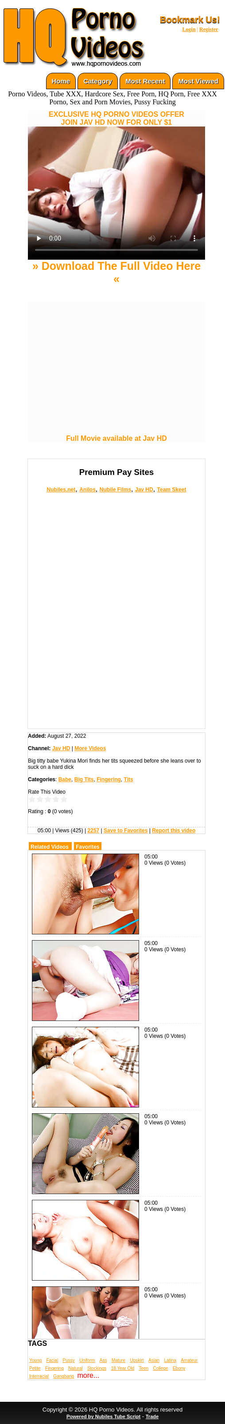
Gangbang (63, 1376)
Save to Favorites (125, 830)
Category (97, 81)
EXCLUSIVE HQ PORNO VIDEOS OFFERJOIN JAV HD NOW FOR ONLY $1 (116, 118)
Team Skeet (171, 490)
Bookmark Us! (190, 19)
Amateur (189, 1360)
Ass (103, 1360)
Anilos (87, 490)
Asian (153, 1360)
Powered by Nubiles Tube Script (103, 1416)
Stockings (96, 1368)
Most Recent (145, 81)
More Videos (90, 748)
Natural (75, 1368)
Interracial (39, 1376)
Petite (35, 1368)
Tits (128, 779)
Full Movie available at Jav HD (116, 438)
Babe (64, 779)
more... (89, 1375)
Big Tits (84, 779)
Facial (52, 1360)
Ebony (179, 1368)
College (160, 1368)
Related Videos (50, 847)
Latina (170, 1360)
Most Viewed (198, 81)
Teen (143, 1368)
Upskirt (137, 1360)
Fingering (109, 779)
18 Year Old (122, 1368)
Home (61, 81)
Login (189, 29)
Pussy (69, 1360)
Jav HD (144, 490)
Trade (152, 1416)
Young (35, 1360)
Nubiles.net (61, 490)
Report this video (173, 830)
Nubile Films (115, 490)
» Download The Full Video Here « (116, 272)
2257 (94, 830)
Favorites (87, 847)
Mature (118, 1360)
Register (208, 29)
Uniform (87, 1360)
